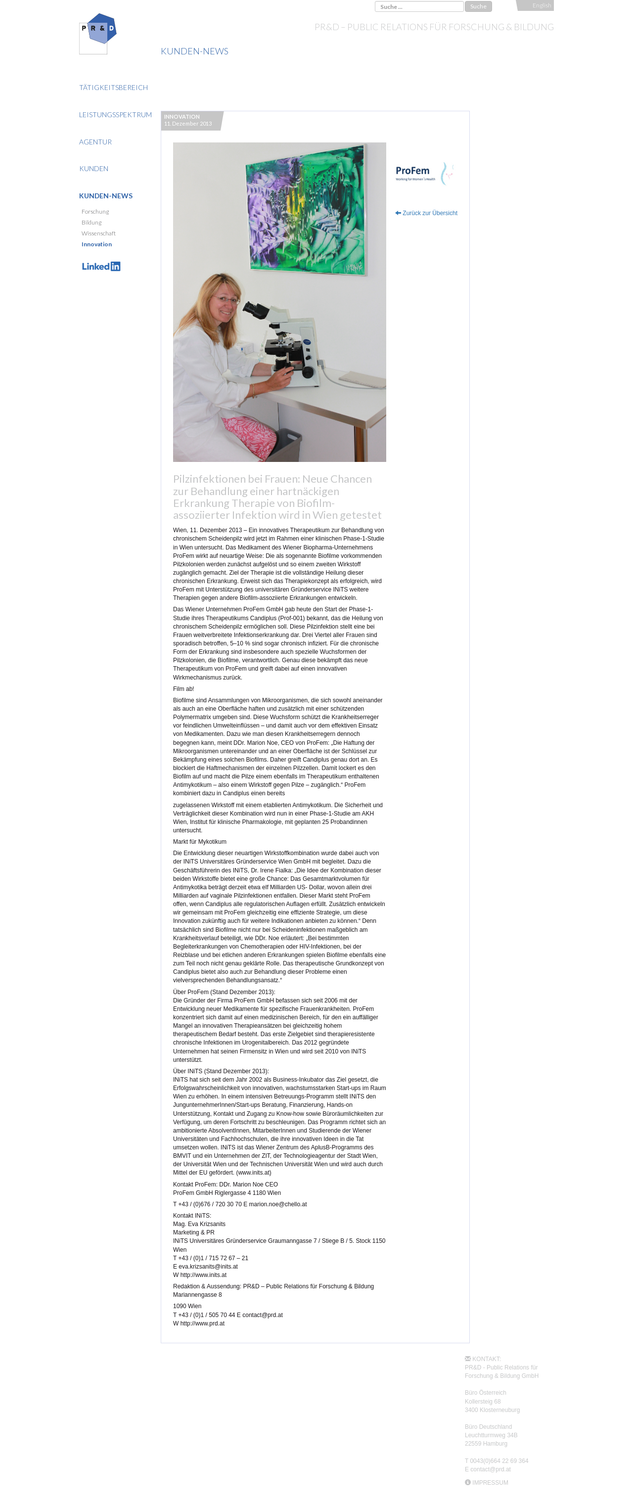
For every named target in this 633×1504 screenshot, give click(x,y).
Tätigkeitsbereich (113, 87)
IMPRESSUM (490, 1482)
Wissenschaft (99, 233)
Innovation (97, 244)
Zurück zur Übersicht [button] (426, 213)
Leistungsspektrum (115, 114)
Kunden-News (106, 195)
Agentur (95, 141)
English (542, 5)
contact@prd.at (490, 1469)
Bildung (91, 222)
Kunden (93, 168)
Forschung (95, 211)
